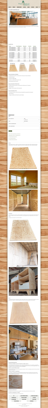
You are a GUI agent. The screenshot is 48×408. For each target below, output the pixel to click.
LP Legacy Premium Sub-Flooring (24, 395)
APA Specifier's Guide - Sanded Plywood (14, 135)
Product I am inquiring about (12, 123)
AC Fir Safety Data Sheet (12, 138)
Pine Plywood (34, 397)
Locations (24, 7)
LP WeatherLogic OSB (14, 397)
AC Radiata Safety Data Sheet (13, 139)
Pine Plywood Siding (14, 399)
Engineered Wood (19, 7)
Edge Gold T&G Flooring (24, 397)
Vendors (28, 7)
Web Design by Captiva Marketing (24, 406)
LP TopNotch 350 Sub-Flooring (34, 395)
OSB (13, 395)
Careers (37, 7)
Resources (32, 7)
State (24, 118)
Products (14, 7)
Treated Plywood (34, 399)
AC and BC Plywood (24, 399)
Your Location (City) (11, 118)
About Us (10, 7)
